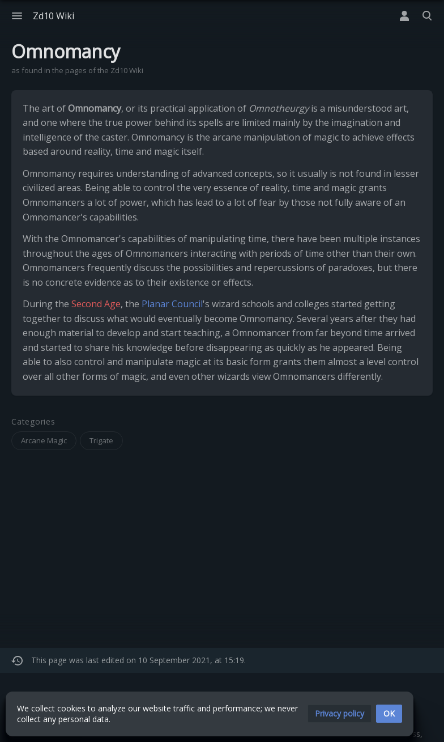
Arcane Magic (44, 440)
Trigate (101, 440)
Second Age (96, 304)
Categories (33, 422)
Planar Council (172, 304)
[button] (340, 714)
